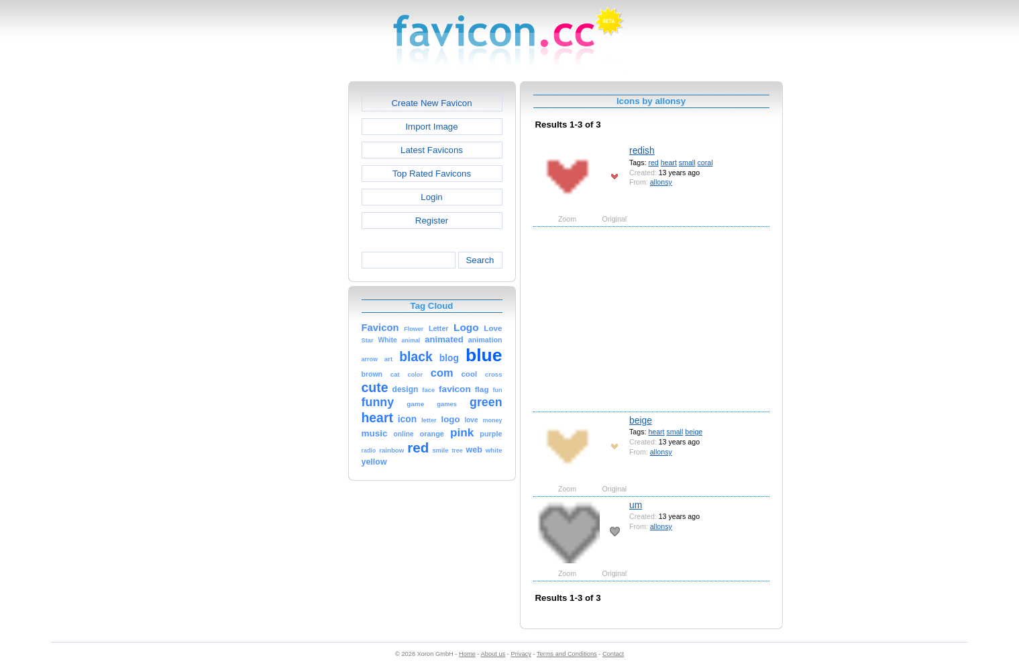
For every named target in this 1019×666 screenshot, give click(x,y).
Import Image (431, 127)
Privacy (521, 654)
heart (669, 162)
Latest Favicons (431, 150)
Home (467, 654)
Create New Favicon (431, 103)
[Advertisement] (290, 282)
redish (642, 150)
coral (705, 162)
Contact (613, 654)
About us (493, 654)
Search (480, 260)
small (687, 162)
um (635, 505)
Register (431, 221)
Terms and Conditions (567, 654)
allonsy (661, 182)
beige (640, 420)
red (653, 162)
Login (431, 197)
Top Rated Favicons (431, 174)
